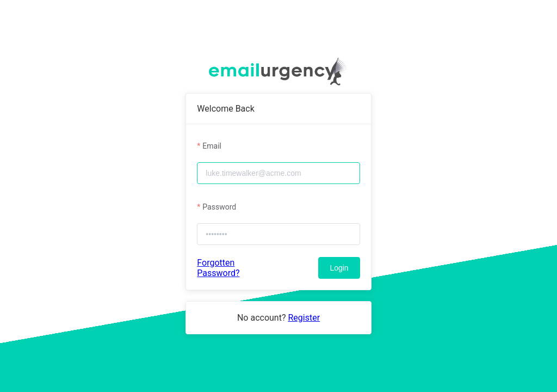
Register (304, 318)
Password (219, 207)
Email (211, 146)
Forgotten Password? (218, 268)
